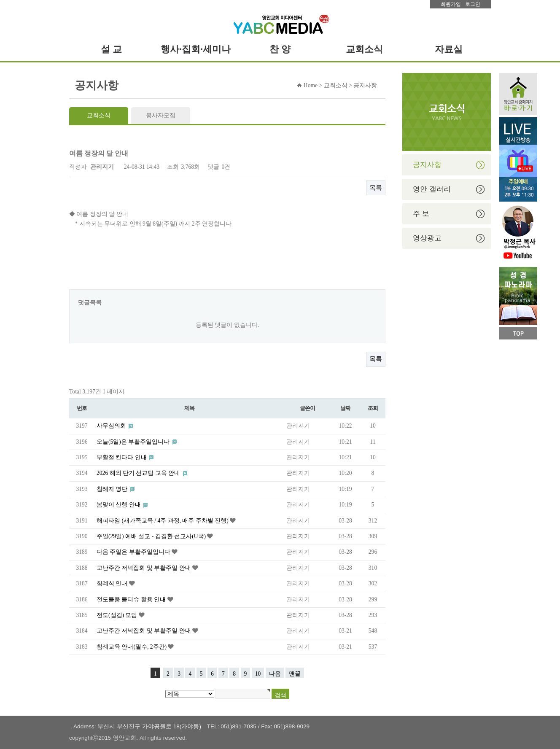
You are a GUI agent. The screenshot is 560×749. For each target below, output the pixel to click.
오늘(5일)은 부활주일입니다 (134, 442)
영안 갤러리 (432, 189)
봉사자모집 (160, 115)
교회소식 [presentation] (364, 49)
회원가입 (451, 4)
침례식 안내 (113, 583)
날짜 (345, 408)
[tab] (111, 49)
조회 (372, 408)
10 (258, 674)
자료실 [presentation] (449, 49)
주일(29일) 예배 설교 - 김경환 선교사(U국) (152, 536)
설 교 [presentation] (111, 49)
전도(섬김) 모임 (118, 615)
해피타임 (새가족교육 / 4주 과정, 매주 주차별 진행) (163, 520)
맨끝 (295, 674)
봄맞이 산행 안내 (119, 504)
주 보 (421, 214)
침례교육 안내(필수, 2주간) (132, 647)
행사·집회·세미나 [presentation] (196, 49)
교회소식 (98, 115)
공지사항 (427, 165)
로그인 (472, 4)
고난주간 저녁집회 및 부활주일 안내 (144, 568)
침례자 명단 (113, 489)
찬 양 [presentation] (280, 49)
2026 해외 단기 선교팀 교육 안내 (139, 473)
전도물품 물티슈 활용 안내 (132, 599)
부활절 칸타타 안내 (122, 457)
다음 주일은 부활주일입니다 (134, 552)
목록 (375, 187)
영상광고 (427, 238)
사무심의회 (112, 426)
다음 (275, 674)
